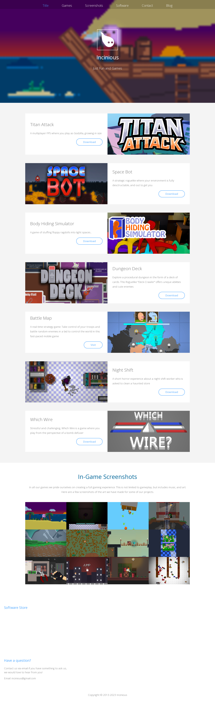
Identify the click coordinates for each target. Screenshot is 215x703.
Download (89, 142)
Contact (147, 5)
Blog (169, 5)
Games (67, 5)
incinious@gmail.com (24, 678)
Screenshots (94, 5)
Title (46, 5)
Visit (93, 345)
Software (122, 5)
